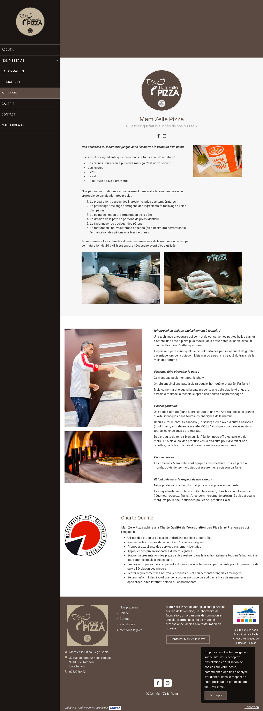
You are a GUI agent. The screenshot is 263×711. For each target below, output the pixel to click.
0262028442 (77, 671)
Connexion (252, 707)
